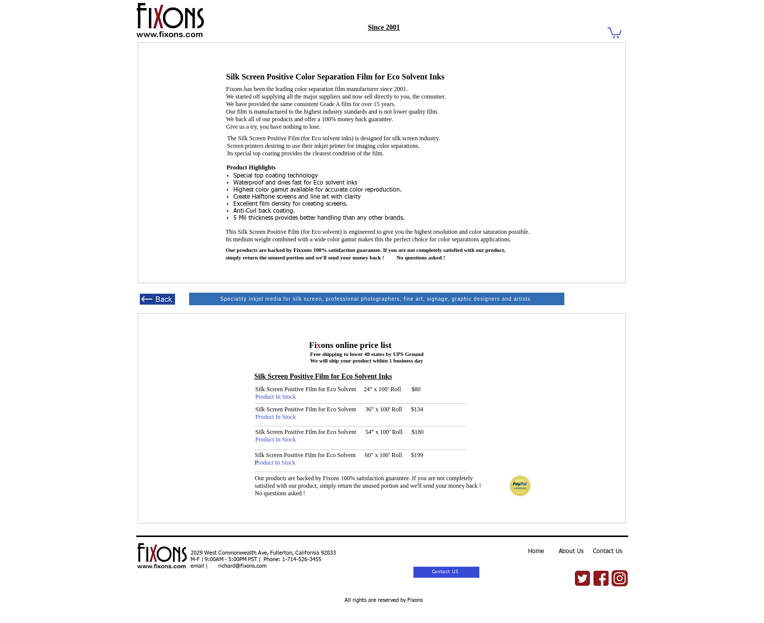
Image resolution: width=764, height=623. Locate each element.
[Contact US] (446, 572)
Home (536, 552)
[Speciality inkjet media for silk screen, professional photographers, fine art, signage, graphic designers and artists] (376, 299)
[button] (615, 32)
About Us (571, 552)
